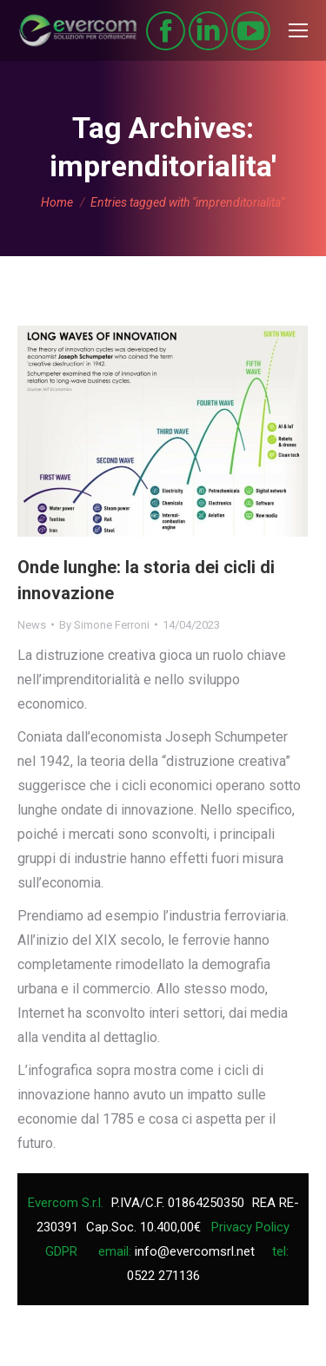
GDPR (61, 1251)
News (31, 624)
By (104, 624)
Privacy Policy (250, 1227)
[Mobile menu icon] (298, 30)
